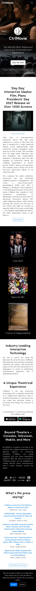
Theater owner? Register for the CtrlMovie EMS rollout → (18, 71)
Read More (18, 220)
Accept (13, 584)
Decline (22, 584)
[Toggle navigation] (31, 3)
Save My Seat (18, 62)
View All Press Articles (18, 565)
